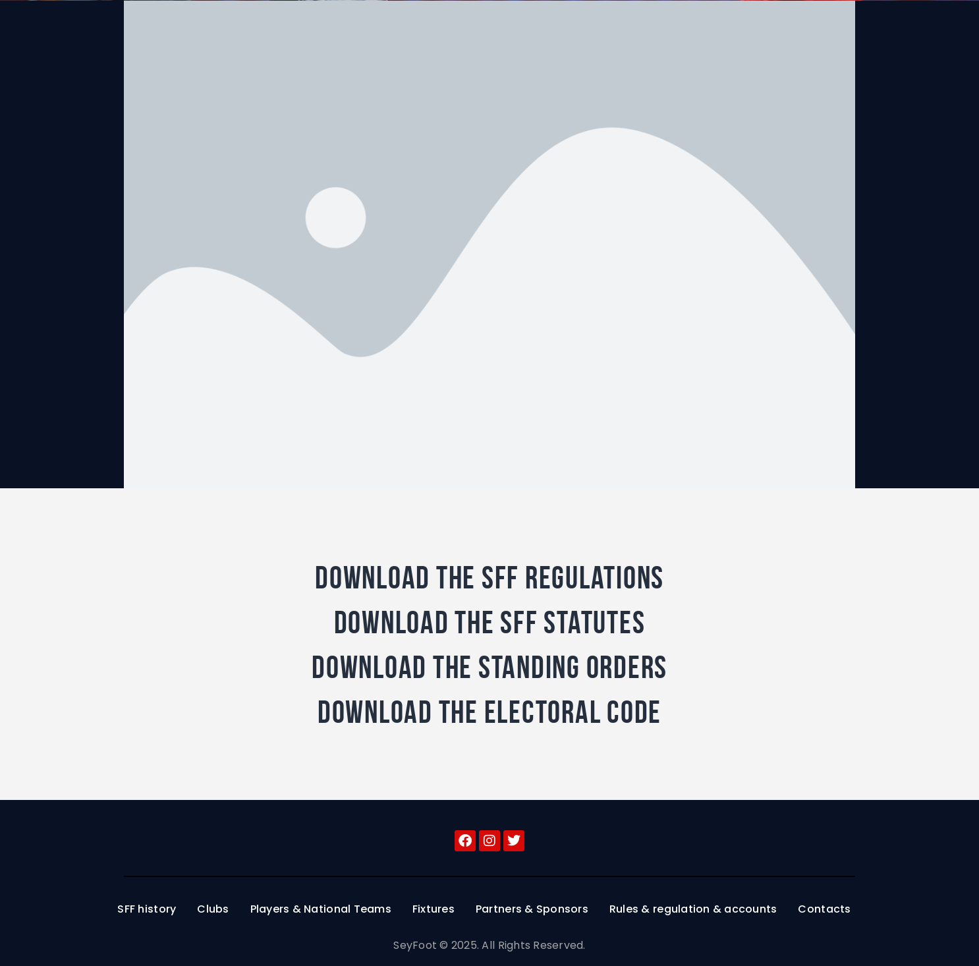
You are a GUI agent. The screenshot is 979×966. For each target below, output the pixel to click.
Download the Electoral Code (489, 712)
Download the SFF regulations (489, 578)
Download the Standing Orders (489, 667)
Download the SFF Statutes (490, 623)
